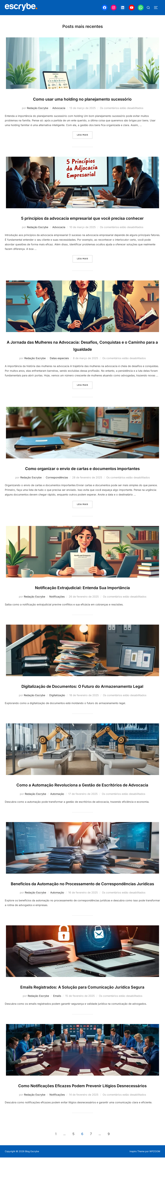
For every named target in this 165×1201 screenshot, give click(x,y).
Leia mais (84, 134)
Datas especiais (59, 365)
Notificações (57, 603)
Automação (57, 815)
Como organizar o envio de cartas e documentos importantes (82, 475)
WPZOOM (154, 1194)
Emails (57, 1032)
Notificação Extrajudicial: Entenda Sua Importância (82, 594)
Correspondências (57, 484)
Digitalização (57, 709)
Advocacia (58, 108)
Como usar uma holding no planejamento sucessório (82, 99)
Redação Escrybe (37, 108)
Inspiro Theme (137, 1194)
